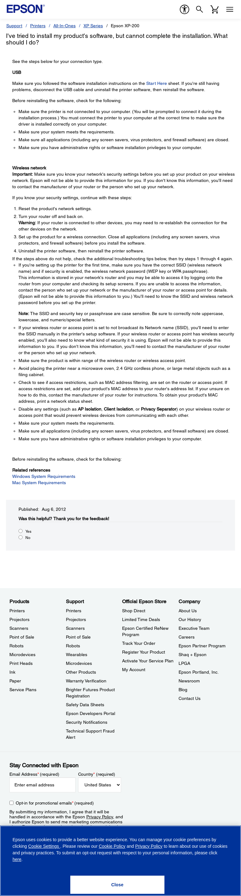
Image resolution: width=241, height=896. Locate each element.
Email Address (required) (34, 774)
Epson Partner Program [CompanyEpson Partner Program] (202, 645)
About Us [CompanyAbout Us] (188, 610)
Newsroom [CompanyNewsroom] (189, 680)
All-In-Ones (64, 25)
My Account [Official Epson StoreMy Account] (133, 669)
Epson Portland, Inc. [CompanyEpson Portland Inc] (199, 672)
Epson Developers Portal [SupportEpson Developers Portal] (90, 713)
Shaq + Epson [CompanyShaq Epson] (192, 654)
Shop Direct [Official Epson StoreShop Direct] (133, 610)
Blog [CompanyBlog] (183, 689)
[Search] (200, 9)
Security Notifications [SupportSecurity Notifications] (86, 722)
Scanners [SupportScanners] (75, 628)
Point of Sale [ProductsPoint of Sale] (21, 637)
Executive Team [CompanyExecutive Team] (194, 628)
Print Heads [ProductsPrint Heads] (21, 663)
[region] (120, 861)
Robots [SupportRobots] (73, 645)
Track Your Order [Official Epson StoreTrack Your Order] (138, 643)
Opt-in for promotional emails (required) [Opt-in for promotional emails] (55, 802)
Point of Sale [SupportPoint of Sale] (78, 637)
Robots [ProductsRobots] (16, 645)
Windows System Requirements (43, 476)
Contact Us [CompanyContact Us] (190, 698)
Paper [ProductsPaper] (15, 680)
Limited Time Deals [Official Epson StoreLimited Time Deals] (141, 619)
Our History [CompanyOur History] (190, 619)
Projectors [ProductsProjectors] (19, 619)
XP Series (93, 25)
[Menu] (230, 9)
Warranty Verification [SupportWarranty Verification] (86, 680)
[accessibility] (184, 9)
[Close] (117, 885)
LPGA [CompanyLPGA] (184, 663)
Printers (38, 25)
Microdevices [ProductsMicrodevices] (22, 654)
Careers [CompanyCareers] (187, 637)
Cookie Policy (112, 846)
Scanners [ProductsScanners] (18, 628)
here (17, 859)
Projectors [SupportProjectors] (76, 619)
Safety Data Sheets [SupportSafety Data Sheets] (85, 704)
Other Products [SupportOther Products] (81, 672)
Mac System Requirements (39, 482)
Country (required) (96, 774)
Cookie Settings (44, 846)
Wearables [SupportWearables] (76, 654)
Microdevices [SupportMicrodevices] (79, 663)
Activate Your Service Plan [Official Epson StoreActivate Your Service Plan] (148, 660)
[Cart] (215, 9)
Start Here (156, 83)
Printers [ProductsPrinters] (17, 610)
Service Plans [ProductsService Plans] (22, 689)
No (27, 538)
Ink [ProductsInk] (12, 672)
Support (14, 25)
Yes (28, 531)
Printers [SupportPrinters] (73, 610)
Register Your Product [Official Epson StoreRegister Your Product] (143, 652)
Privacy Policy (99, 816)
